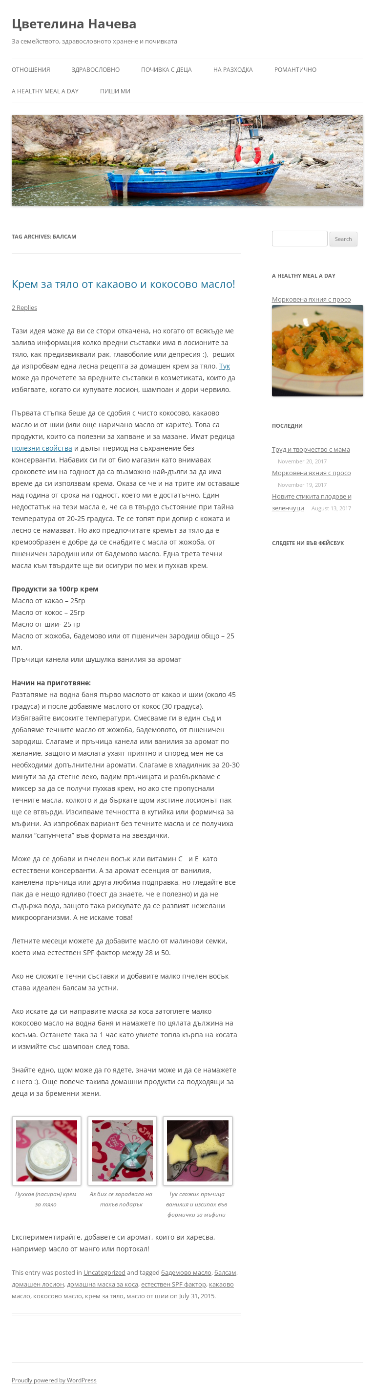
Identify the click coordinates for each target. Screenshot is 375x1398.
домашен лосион (38, 1284)
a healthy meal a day (45, 91)
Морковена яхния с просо (311, 299)
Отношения (31, 70)
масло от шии (147, 1295)
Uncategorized (104, 1272)
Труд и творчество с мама (311, 449)
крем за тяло (104, 1295)
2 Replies (24, 307)
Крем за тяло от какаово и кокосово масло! (123, 283)
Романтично (295, 70)
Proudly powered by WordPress (54, 1380)
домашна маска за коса (102, 1284)
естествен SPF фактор (173, 1284)
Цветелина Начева (74, 23)
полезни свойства (42, 448)
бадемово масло (186, 1272)
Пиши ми (115, 91)
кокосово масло (57, 1295)
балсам (225, 1272)
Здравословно (96, 70)
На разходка (233, 70)
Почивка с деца (166, 70)
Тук (224, 366)
